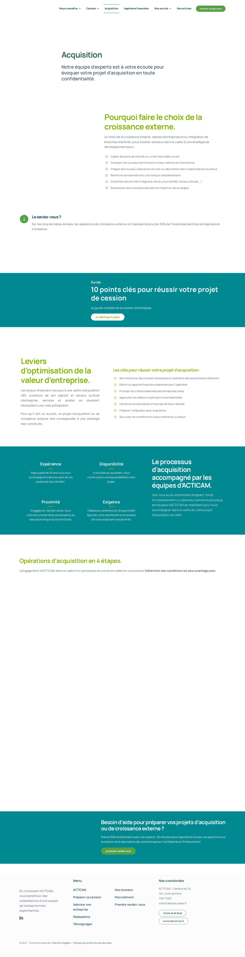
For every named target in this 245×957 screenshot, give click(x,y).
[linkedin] (21, 918)
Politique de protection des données (92, 942)
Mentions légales (61, 942)
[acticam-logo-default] (33, 6)
